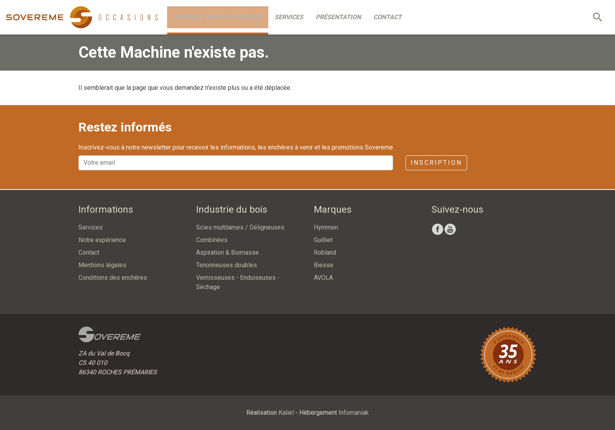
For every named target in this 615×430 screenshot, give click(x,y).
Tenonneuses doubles (226, 265)
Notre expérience (102, 240)
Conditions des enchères (112, 277)
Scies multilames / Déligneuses (240, 227)
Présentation (338, 17)
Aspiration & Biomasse (227, 252)
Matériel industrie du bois (217, 17)
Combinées (211, 240)
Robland (325, 252)
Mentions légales (102, 265)
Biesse (323, 265)
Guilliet (323, 240)
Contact (387, 17)
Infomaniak (353, 412)
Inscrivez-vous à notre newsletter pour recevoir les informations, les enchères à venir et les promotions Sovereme (235, 147)
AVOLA (323, 277)
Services (289, 17)
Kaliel (286, 412)
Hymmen (326, 227)
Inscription (436, 162)
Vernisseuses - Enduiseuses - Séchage (238, 282)
